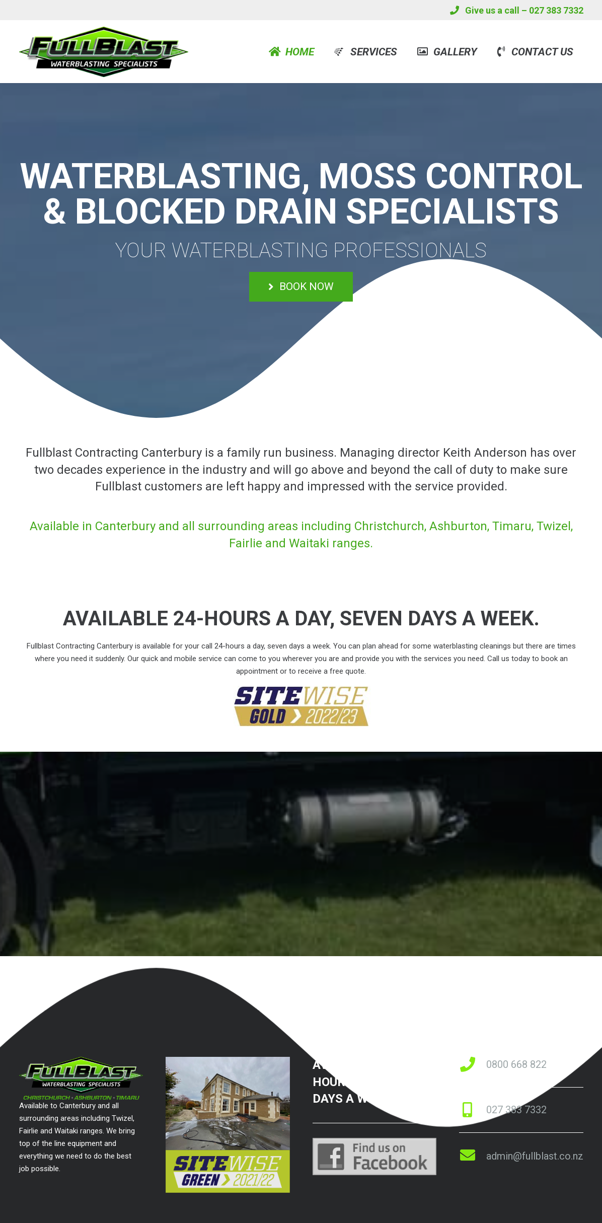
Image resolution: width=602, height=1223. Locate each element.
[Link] (103, 52)
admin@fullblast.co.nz (534, 1156)
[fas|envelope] (472, 1156)
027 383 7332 (516, 1110)
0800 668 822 (516, 1064)
